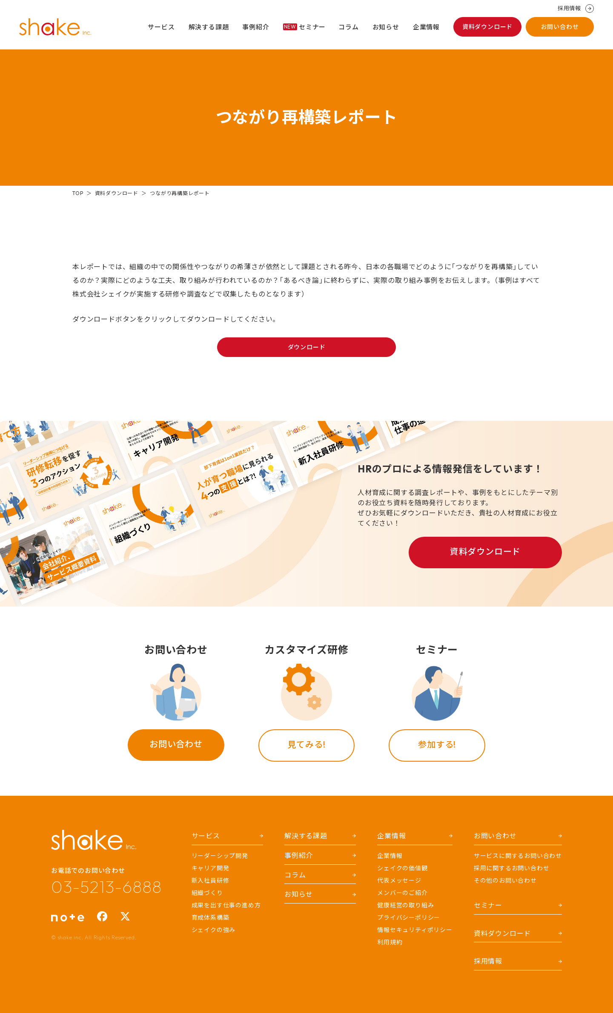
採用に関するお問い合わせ (512, 868)
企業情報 (426, 27)
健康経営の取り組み (405, 905)
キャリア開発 (210, 868)
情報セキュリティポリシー (415, 930)
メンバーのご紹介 (402, 893)
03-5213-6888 (106, 886)
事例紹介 (255, 27)
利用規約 (389, 942)
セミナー (304, 27)
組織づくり (207, 893)
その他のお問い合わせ (505, 880)
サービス (161, 27)
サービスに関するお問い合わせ (518, 856)
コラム (348, 27)
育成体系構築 (210, 917)
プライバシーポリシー (408, 917)
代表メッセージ (399, 880)
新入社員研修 (210, 880)
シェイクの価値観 (402, 868)
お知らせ (385, 27)
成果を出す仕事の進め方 (226, 905)
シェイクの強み (214, 930)
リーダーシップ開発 (220, 856)
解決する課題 (209, 27)
